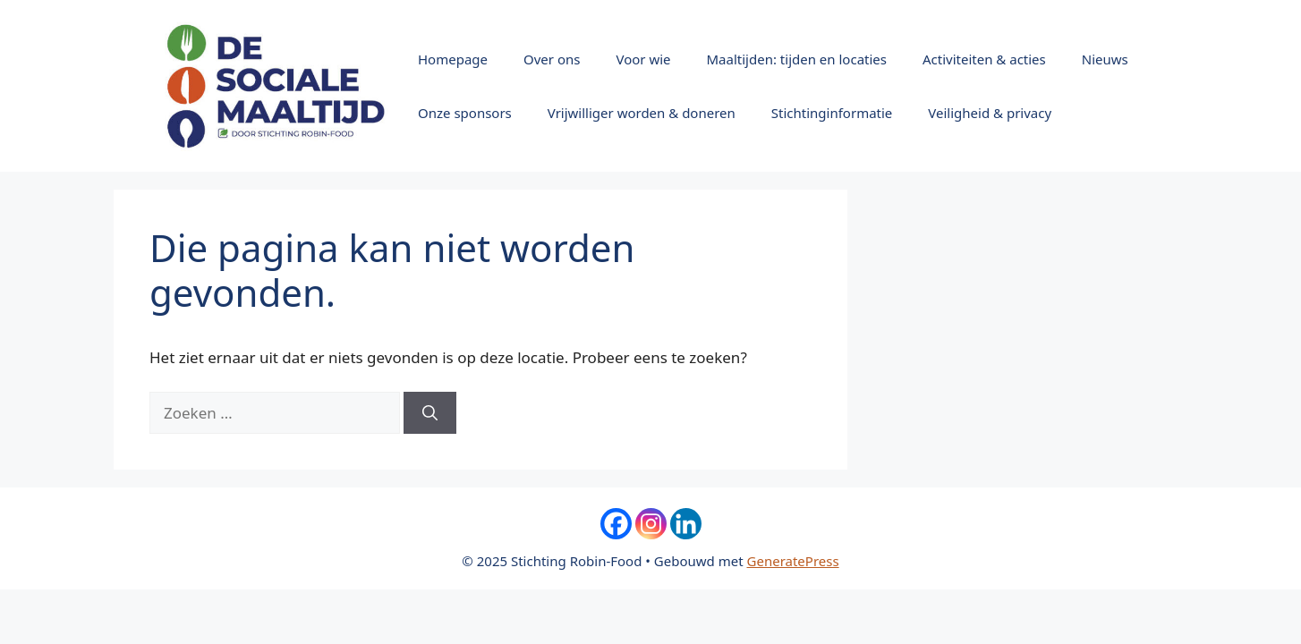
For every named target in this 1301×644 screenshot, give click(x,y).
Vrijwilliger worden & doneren (642, 113)
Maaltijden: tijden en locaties (797, 59)
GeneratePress (793, 561)
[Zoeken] (430, 413)
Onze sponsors (465, 113)
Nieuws (1105, 59)
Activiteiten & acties (984, 59)
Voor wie (643, 59)
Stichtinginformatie (832, 113)
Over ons (551, 59)
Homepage (453, 59)
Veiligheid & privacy (989, 113)
